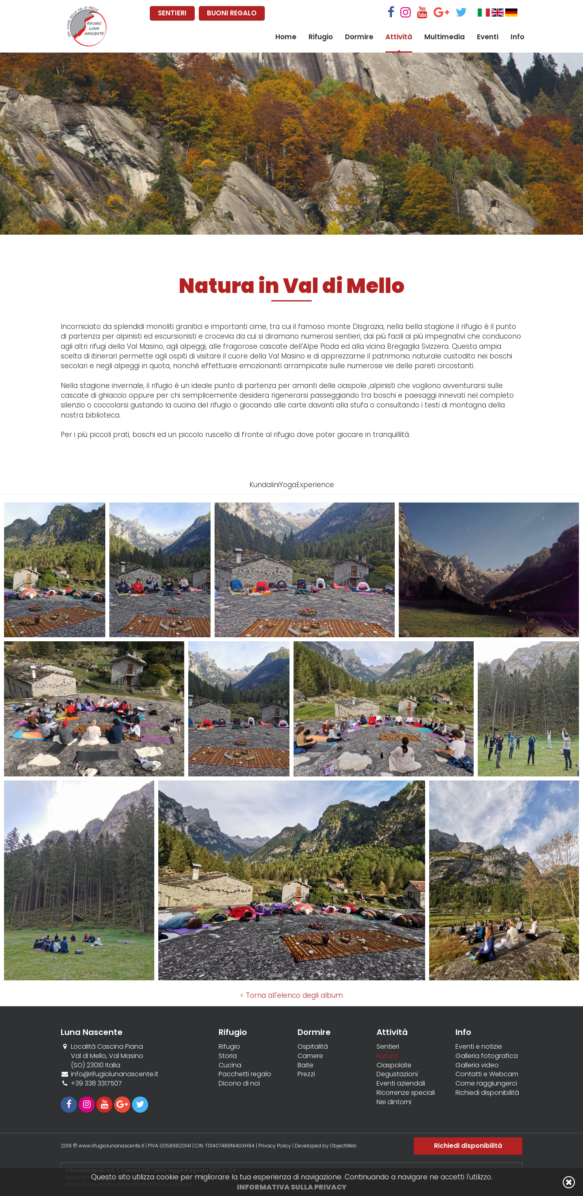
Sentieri (388, 1046)
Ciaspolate (394, 1065)
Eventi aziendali (401, 1083)
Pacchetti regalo (245, 1074)
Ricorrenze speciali (406, 1092)
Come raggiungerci (486, 1083)
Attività (398, 37)
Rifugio (321, 37)
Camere (310, 1056)
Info (517, 37)
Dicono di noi (239, 1083)
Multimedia (444, 37)
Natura (387, 1056)
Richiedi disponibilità (487, 1092)
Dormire (359, 37)
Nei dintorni (394, 1102)
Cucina (230, 1065)
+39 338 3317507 (96, 1083)
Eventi (487, 37)
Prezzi (306, 1074)
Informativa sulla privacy (292, 1187)
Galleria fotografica (486, 1056)
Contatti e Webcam (486, 1074)
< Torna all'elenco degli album (291, 995)
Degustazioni (397, 1074)
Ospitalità (313, 1046)
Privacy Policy (274, 1145)
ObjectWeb (343, 1145)
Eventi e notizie (478, 1046)
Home (285, 37)
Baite (305, 1065)
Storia (228, 1056)
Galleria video (477, 1065)
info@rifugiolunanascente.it (114, 1074)
